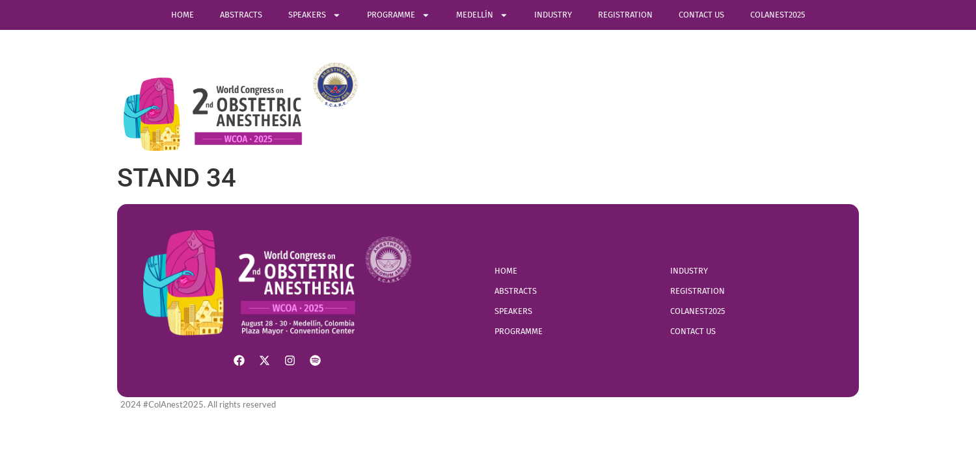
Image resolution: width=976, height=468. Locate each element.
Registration (625, 15)
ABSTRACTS (241, 15)
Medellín (482, 15)
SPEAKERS (314, 15)
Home (182, 15)
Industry (553, 15)
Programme (398, 15)
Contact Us (701, 15)
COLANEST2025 (777, 15)
